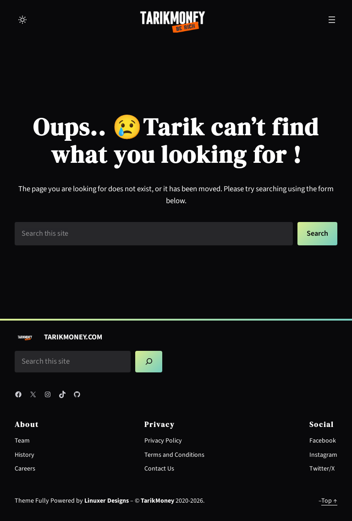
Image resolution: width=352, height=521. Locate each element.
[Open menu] (331, 19)
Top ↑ (329, 500)
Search (317, 233)
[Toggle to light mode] (22, 20)
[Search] (149, 361)
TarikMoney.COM (73, 337)
